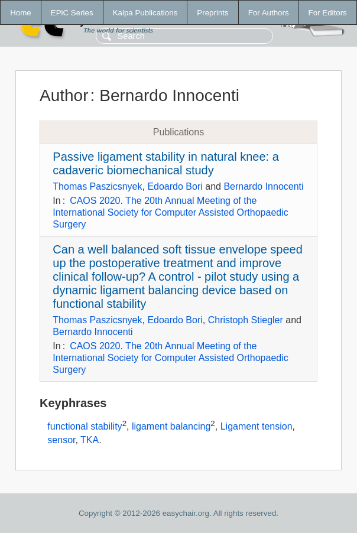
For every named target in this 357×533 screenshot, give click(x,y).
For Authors (268, 12)
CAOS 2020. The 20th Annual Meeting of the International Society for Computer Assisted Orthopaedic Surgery (170, 212)
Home (20, 12)
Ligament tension (256, 427)
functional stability (84, 427)
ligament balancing (171, 427)
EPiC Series (72, 12)
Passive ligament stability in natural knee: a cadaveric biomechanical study (165, 163)
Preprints (212, 12)
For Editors (328, 12)
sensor (61, 440)
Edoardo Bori (174, 186)
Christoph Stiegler (245, 320)
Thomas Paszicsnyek (97, 186)
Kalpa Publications (145, 12)
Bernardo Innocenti (263, 186)
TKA (89, 440)
